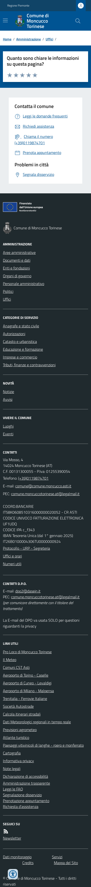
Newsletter (12, 838)
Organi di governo (17, 276)
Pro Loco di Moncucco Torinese (27, 652)
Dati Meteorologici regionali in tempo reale (37, 722)
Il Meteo (9, 660)
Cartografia (12, 753)
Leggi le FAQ (13, 789)
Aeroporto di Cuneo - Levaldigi (27, 683)
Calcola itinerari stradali (22, 714)
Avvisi (7, 399)
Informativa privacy (18, 761)
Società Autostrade (18, 706)
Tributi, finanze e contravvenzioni (29, 365)
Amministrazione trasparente (26, 783)
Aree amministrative (19, 252)
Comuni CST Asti (16, 667)
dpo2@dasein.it (28, 591)
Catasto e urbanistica (20, 341)
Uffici (49, 39)
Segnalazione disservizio (22, 795)
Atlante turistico (16, 737)
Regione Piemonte (18, 5)
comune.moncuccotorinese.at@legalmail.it (45, 494)
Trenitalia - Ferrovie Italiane (25, 698)
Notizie (8, 391)
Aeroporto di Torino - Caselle (25, 675)
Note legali (11, 768)
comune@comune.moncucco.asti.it (43, 486)
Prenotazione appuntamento (26, 801)
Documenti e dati (16, 260)
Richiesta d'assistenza (20, 806)
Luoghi (8, 426)
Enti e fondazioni (16, 268)
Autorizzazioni (14, 334)
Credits (27, 863)
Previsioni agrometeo (20, 730)
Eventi (8, 434)
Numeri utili (12, 564)
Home (7, 39)
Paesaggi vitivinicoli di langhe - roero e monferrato (43, 745)
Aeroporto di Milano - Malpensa (28, 691)
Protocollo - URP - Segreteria (26, 548)
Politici (8, 291)
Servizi (57, 857)
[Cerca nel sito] (76, 21)
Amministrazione (28, 39)
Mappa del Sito (66, 863)
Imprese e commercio (20, 357)
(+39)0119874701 (33, 478)
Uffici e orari (12, 556)
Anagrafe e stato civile (21, 326)
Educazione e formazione (23, 349)
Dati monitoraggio (17, 857)
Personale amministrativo (23, 284)
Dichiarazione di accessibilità (25, 776)
